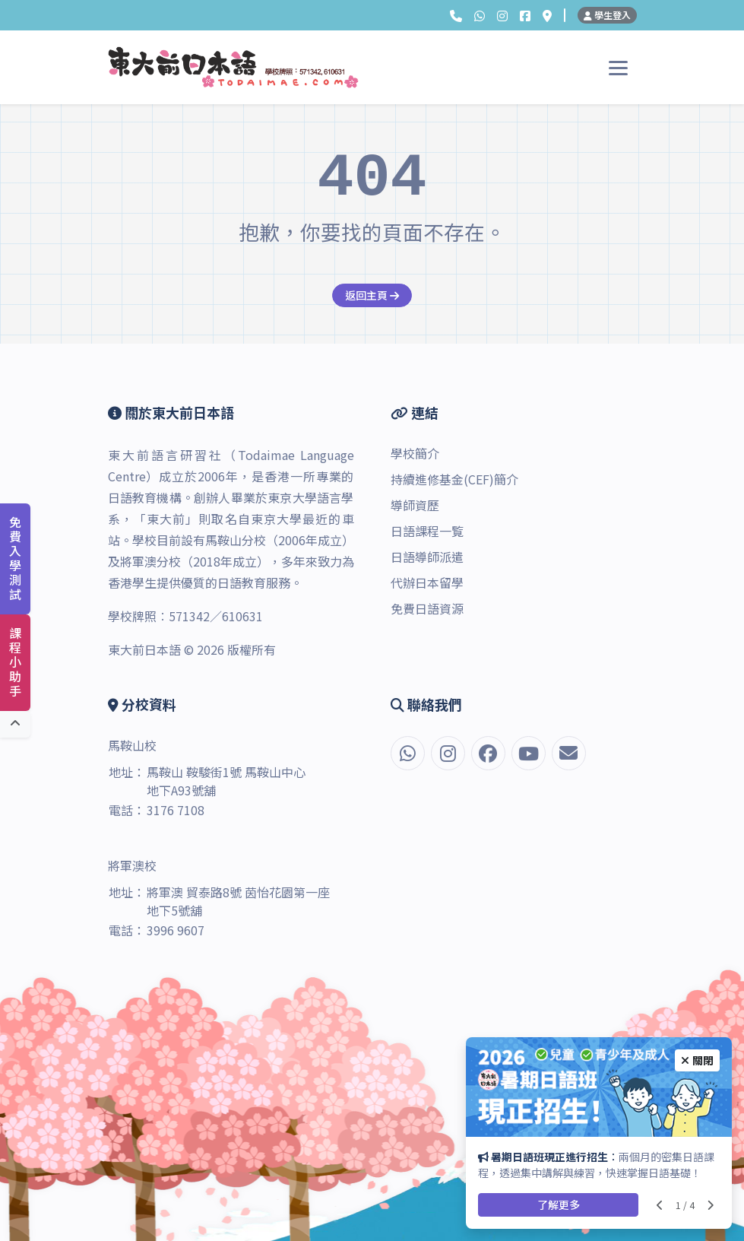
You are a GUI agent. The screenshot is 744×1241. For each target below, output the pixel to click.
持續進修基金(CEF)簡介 (454, 479)
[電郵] (569, 753)
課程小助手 (15, 663)
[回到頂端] (15, 724)
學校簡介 (415, 453)
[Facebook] (525, 15)
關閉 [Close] (697, 1060)
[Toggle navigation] (618, 67)
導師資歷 (415, 505)
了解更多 (558, 1204)
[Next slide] (710, 1205)
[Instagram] (502, 15)
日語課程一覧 (427, 531)
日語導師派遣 (427, 557)
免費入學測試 (15, 559)
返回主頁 (372, 295)
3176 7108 (175, 810)
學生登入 (607, 14)
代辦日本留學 (427, 582)
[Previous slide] (660, 1205)
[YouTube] (528, 753)
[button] (456, 15)
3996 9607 (175, 930)
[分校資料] (547, 15)
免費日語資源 (427, 608)
